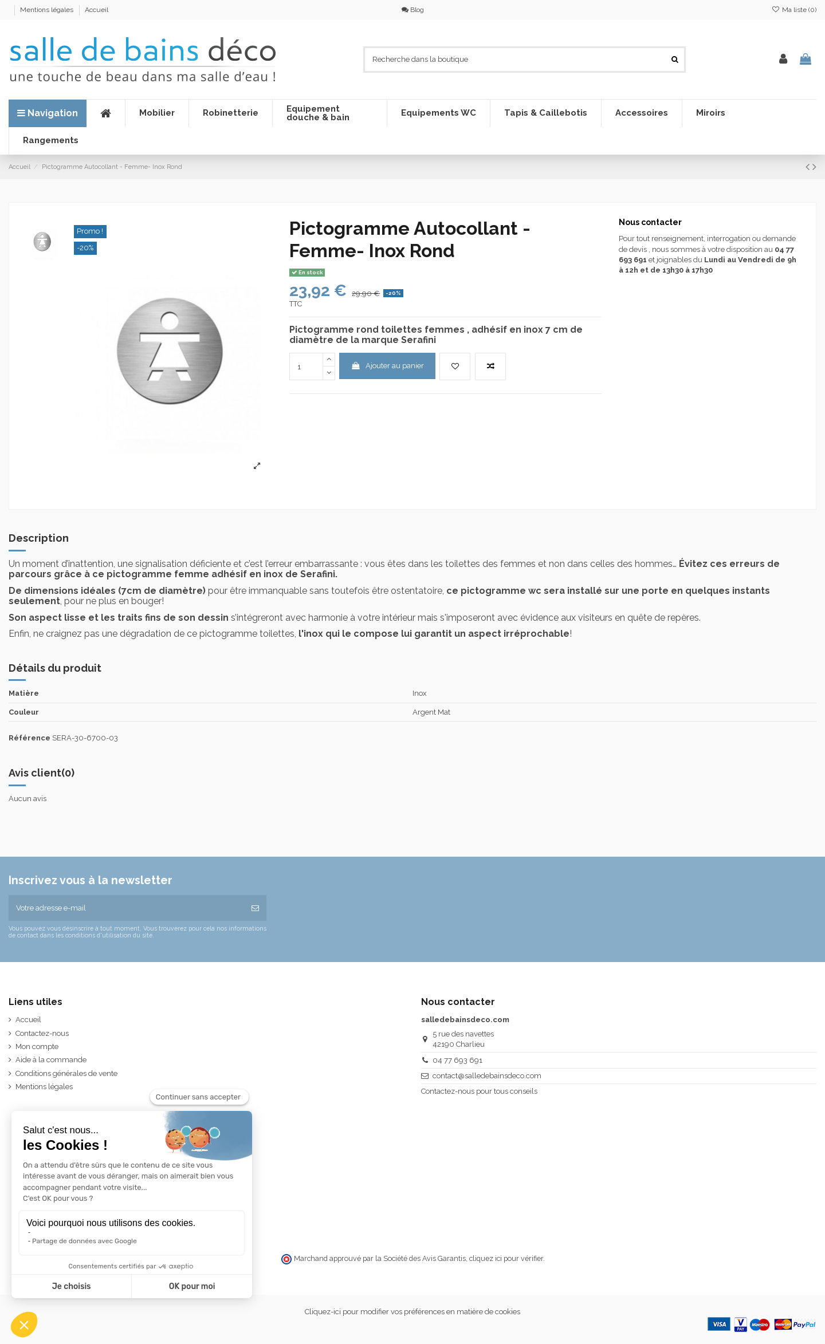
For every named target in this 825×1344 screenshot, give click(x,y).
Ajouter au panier (387, 365)
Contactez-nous (42, 1033)
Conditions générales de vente (66, 1073)
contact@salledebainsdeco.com (487, 1075)
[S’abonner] (255, 908)
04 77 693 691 (457, 1060)
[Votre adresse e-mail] (126, 908)
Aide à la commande (51, 1059)
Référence (29, 738)
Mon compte (36, 1046)
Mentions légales (47, 10)
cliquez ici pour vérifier (506, 1258)
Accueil (96, 10)
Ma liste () (794, 10)
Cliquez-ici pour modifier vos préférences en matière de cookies (412, 1311)
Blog (413, 10)
